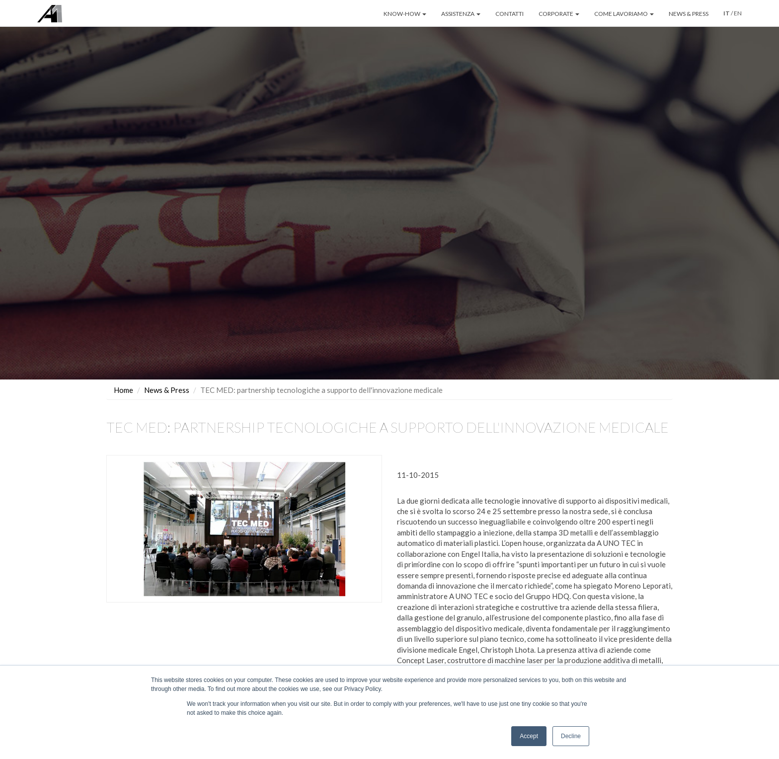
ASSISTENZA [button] (460, 13)
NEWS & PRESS (688, 13)
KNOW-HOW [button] (405, 13)
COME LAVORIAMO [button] (624, 13)
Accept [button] (529, 736)
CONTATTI (509, 13)
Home (123, 389)
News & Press (166, 389)
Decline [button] (571, 736)
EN (738, 13)
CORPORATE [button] (559, 13)
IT (726, 13)
